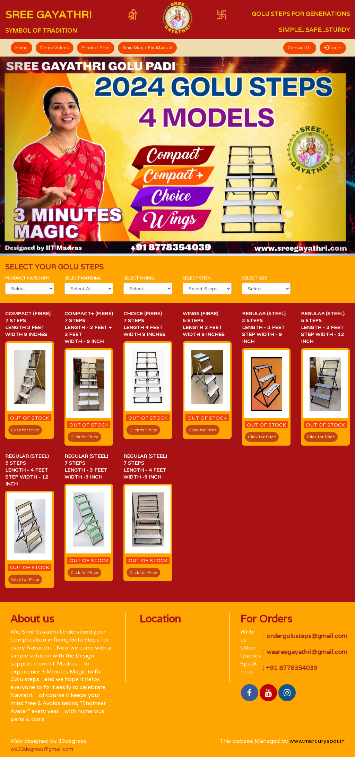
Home (21, 48)
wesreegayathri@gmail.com (306, 652)
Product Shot (95, 48)
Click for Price (25, 429)
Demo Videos (54, 48)
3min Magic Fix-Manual (147, 48)
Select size (254, 278)
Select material (82, 278)
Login (332, 48)
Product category (27, 278)
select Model (139, 278)
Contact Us (300, 48)
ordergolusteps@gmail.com (306, 636)
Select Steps (197, 278)
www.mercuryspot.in (317, 741)
